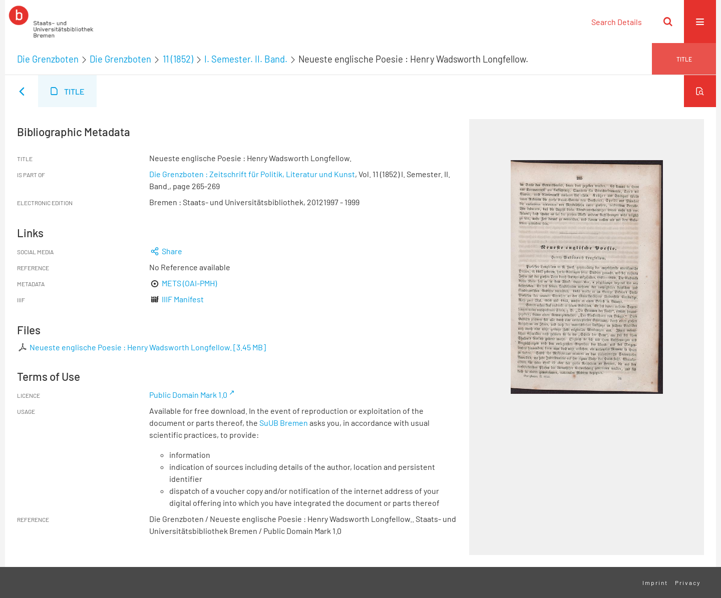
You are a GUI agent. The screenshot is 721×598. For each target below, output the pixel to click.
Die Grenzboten (48, 59)
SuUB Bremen (283, 422)
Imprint (655, 582)
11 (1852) (178, 59)
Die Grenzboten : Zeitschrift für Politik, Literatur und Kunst (252, 174)
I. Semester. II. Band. (245, 59)
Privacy (688, 582)
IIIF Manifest (183, 299)
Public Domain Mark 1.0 (188, 394)
